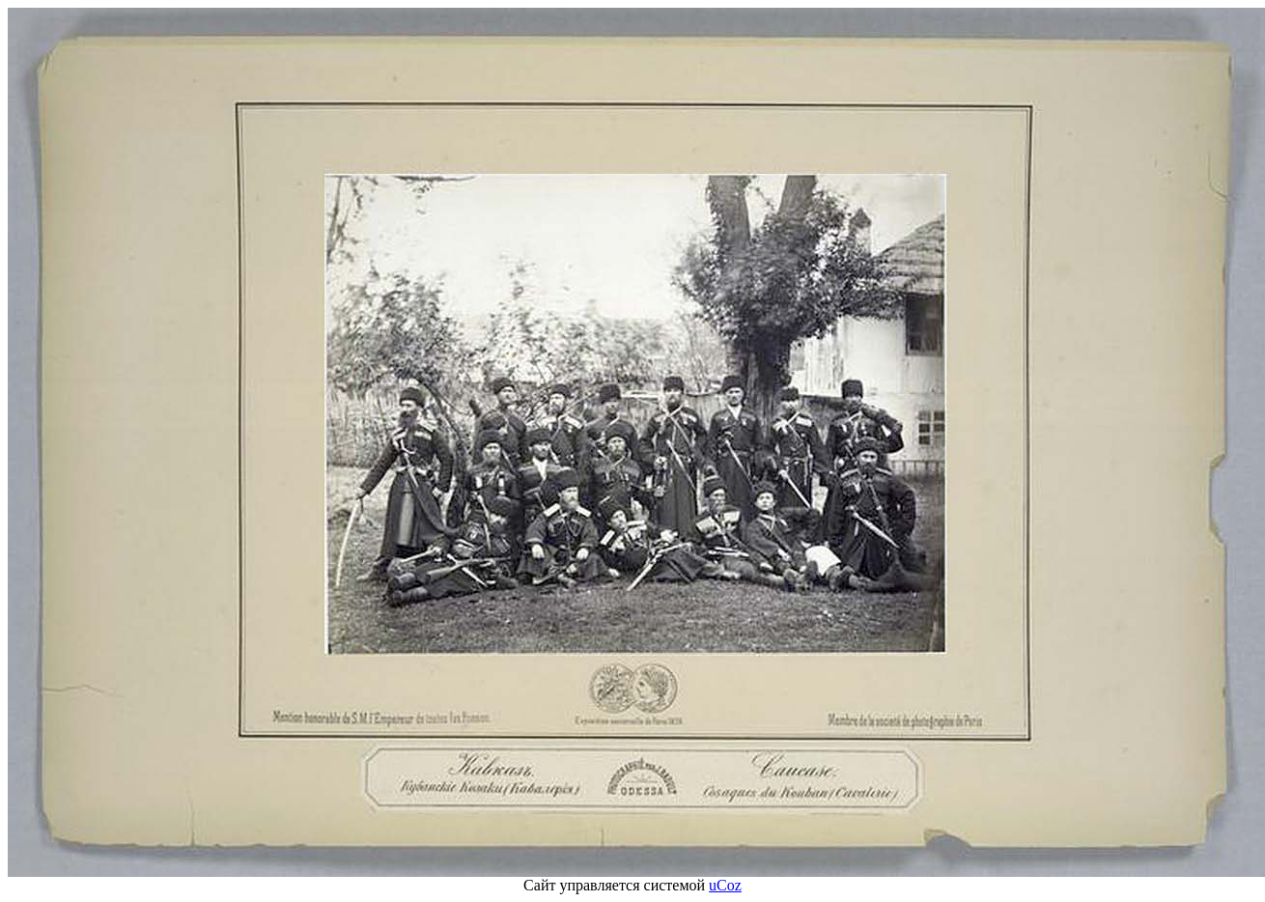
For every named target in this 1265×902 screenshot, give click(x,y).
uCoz (725, 885)
